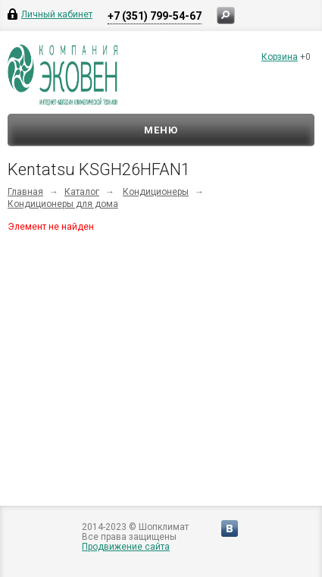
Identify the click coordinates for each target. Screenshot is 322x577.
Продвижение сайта (126, 546)
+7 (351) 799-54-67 (155, 16)
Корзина (279, 57)
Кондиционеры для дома (63, 204)
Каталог (81, 192)
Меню (161, 130)
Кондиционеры (156, 192)
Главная (25, 192)
